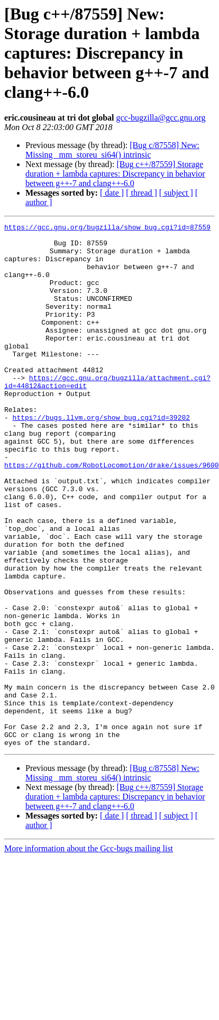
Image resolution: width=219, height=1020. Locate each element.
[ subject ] (176, 192)
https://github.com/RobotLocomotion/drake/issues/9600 (111, 514)
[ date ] (112, 192)
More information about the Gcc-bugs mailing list (88, 953)
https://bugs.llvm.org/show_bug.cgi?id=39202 (101, 457)
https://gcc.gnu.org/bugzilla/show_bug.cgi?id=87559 (107, 228)
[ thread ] (141, 192)
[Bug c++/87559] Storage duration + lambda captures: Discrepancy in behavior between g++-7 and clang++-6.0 (115, 174)
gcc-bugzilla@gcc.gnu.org (161, 117)
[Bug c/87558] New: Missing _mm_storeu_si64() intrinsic (112, 150)
